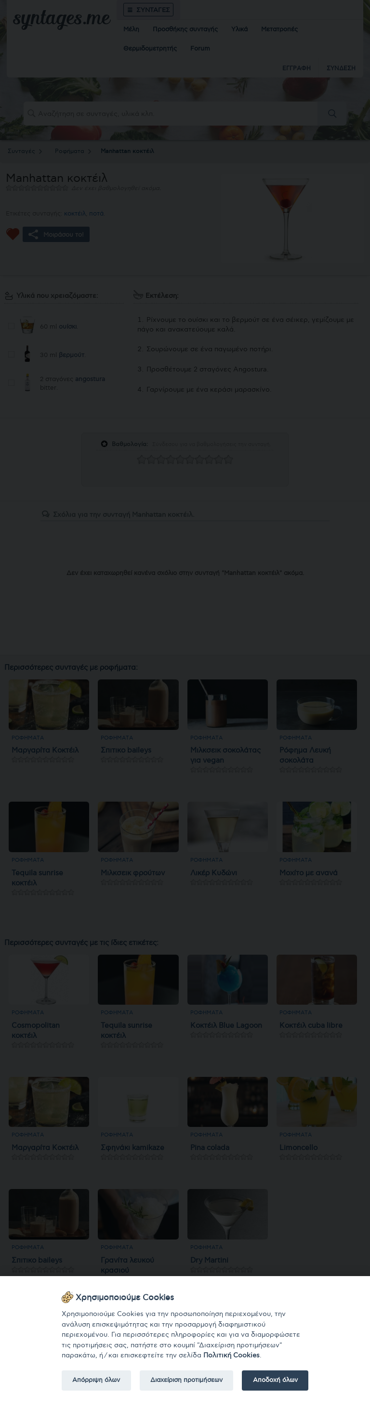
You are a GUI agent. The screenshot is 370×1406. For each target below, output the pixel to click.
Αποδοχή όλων (275, 1380)
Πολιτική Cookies (231, 1355)
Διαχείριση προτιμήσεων (186, 1380)
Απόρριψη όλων (96, 1380)
